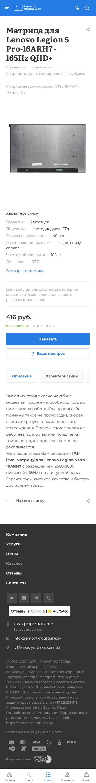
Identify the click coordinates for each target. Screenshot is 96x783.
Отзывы (14, 573)
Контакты (16, 582)
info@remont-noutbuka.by (37, 638)
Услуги (13, 544)
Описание (22, 376)
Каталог (14, 563)
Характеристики (62, 376)
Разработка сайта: (18, 759)
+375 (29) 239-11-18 (31, 623)
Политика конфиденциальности (34, 732)
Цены (12, 553)
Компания (16, 534)
